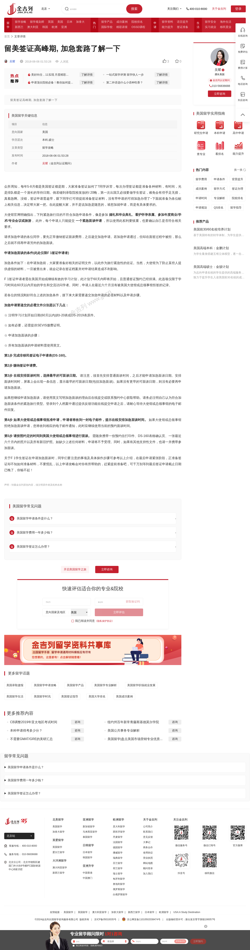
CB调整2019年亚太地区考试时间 (33, 722)
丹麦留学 (118, 837)
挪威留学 (118, 852)
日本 (69, 21)
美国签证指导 (69, 696)
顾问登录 (148, 868)
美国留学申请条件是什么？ (26, 767)
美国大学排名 (97, 696)
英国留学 (57, 847)
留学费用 (201, 179)
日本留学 (87, 852)
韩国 (45, 27)
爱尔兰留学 (59, 852)
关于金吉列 (219, 8)
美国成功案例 (124, 696)
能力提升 (167, 27)
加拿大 (80, 21)
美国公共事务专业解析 (123, 730)
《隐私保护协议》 (104, 621)
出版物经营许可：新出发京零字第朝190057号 (190, 919)
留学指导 (236, 207)
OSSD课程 (138, 27)
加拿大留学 (59, 831)
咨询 (77, 722)
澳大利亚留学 (60, 867)
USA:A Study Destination (187, 912)
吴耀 (9, 61)
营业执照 (148, 857)
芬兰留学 (118, 863)
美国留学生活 (14, 696)
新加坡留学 (89, 826)
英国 (51, 21)
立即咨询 (107, 569)
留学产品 (107, 21)
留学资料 (167, 21)
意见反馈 (148, 837)
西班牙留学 (119, 831)
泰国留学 (87, 837)
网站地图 (148, 863)
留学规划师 (37, 21)
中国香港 (87, 872)
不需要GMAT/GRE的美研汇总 (31, 739)
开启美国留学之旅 (75, 569)
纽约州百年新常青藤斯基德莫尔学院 (133, 722)
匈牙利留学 (119, 878)
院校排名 (137, 21)
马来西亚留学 (90, 831)
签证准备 (182, 27)
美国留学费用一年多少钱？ (26, 780)
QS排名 (218, 207)
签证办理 (237, 188)
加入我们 (148, 873)
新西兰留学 (59, 872)
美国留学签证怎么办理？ (24, 793)
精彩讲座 (122, 27)
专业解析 (219, 198)
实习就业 (210, 27)
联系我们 (148, 831)
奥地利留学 (119, 884)
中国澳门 (87, 878)
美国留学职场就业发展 (141, 685)
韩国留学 (87, 857)
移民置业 (225, 27)
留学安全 (210, 21)
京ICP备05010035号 (105, 919)
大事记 (146, 842)
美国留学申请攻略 (45, 685)
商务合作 (148, 847)
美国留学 (57, 826)
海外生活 (225, 21)
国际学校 (107, 27)
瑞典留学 (118, 857)
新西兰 (19, 27)
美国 (60, 21)
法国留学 (118, 842)
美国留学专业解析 (105, 685)
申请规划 (201, 207)
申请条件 (219, 179)
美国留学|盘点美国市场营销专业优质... (135, 739)
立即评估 (119, 612)
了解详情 (87, 74)
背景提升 (237, 179)
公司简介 (148, 826)
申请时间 (201, 198)
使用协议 (148, 852)
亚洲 (64, 27)
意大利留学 (119, 826)
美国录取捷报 (14, 685)
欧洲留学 (164, 912)
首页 (7, 36)
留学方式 (219, 188)
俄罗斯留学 (119, 889)
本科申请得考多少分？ (26, 730)
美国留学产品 (75, 685)
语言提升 (182, 21)
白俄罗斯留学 (120, 894)
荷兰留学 (118, 868)
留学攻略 (20, 21)
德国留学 (118, 847)
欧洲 (54, 27)
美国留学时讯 (42, 696)
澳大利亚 (32, 27)
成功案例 (122, 21)
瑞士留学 (118, 873)
